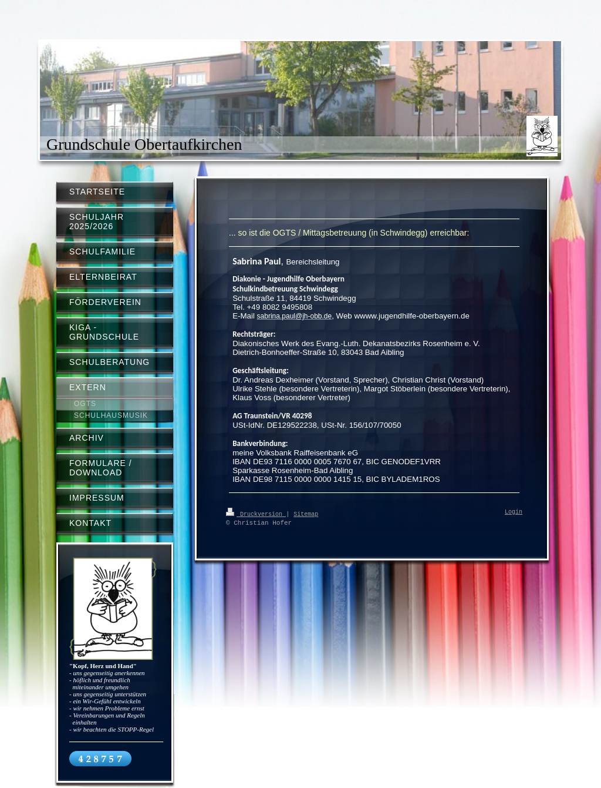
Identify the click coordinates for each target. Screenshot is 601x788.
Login (513, 512)
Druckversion (256, 513)
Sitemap (305, 513)
